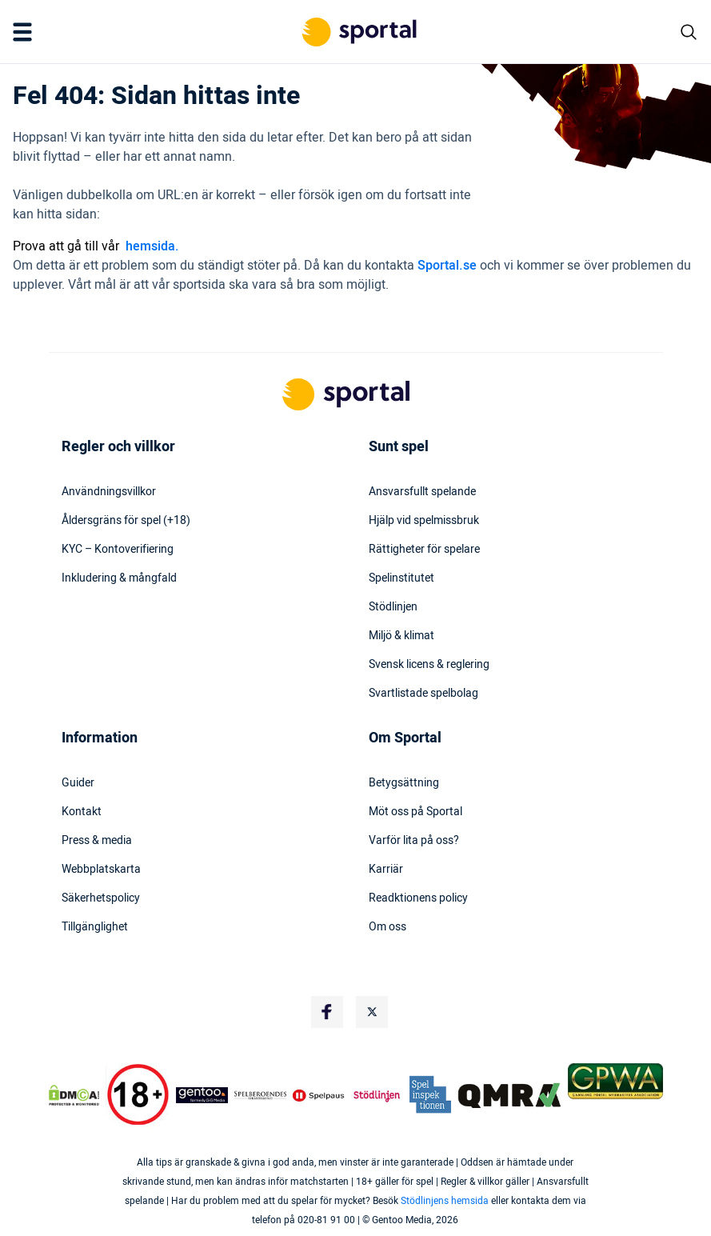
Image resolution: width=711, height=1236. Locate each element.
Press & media (97, 841)
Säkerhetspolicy (101, 898)
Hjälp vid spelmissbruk (424, 521)
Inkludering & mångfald (119, 578)
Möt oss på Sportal (415, 812)
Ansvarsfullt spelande (422, 492)
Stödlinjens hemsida (445, 1201)
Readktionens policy (418, 898)
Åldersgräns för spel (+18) (126, 521)
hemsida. (152, 246)
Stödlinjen (393, 607)
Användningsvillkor (109, 492)
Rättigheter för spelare (424, 550)
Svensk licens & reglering (429, 665)
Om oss (387, 927)
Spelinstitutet (401, 578)
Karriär (386, 870)
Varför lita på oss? (414, 841)
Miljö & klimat (401, 636)
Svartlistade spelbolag (423, 694)
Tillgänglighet (95, 927)
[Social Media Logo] (327, 1012)
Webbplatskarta (101, 870)
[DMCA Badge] (74, 1095)
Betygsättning (404, 783)
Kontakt (82, 812)
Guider (78, 783)
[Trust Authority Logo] (202, 1095)
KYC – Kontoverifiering (118, 550)
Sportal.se (447, 265)
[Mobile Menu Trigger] (25, 32)
